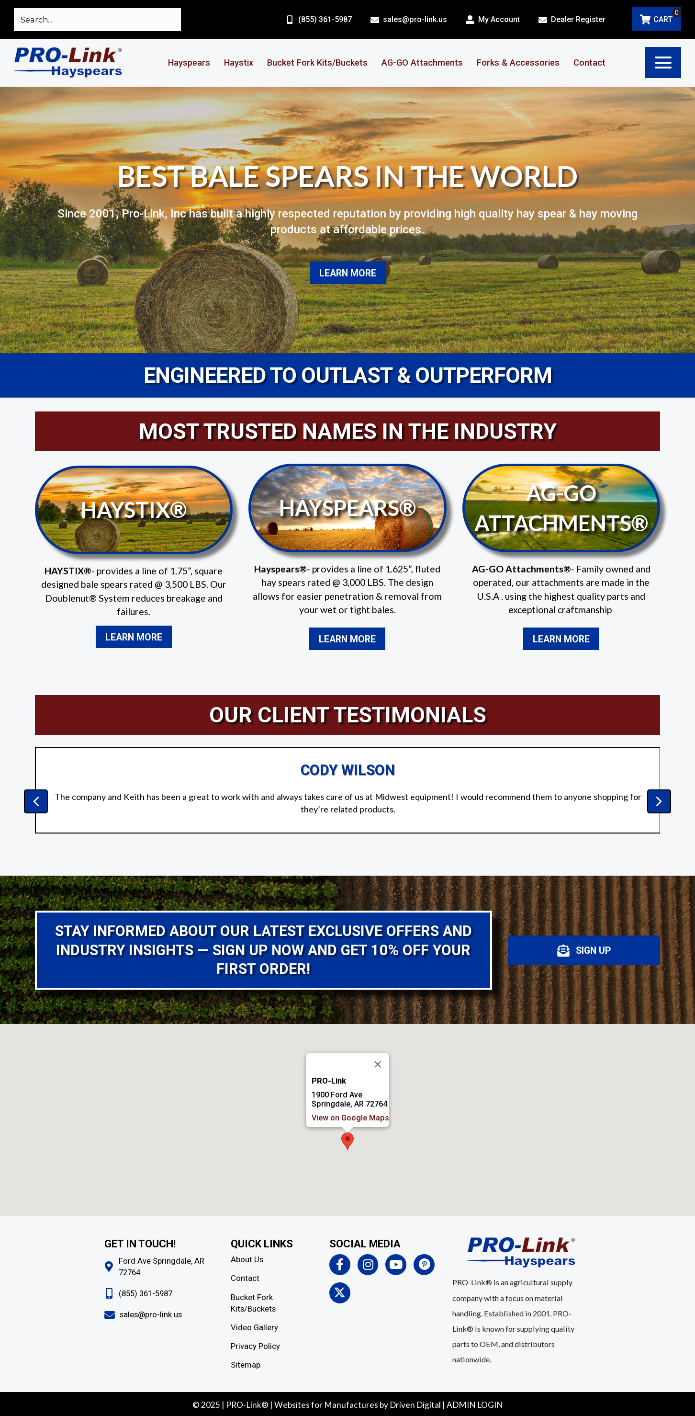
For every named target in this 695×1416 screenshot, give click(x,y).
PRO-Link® (247, 1405)
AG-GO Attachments (422, 62)
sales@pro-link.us (415, 19)
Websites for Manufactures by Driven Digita (356, 1405)
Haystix (238, 62)
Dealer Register (578, 19)
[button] (663, 62)
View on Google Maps (350, 1087)
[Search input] (97, 19)
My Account (499, 19)
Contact (589, 62)
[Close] (377, 1034)
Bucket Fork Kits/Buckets (317, 62)
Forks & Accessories (518, 62)
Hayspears (189, 62)
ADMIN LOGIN (475, 1405)
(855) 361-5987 (325, 19)
